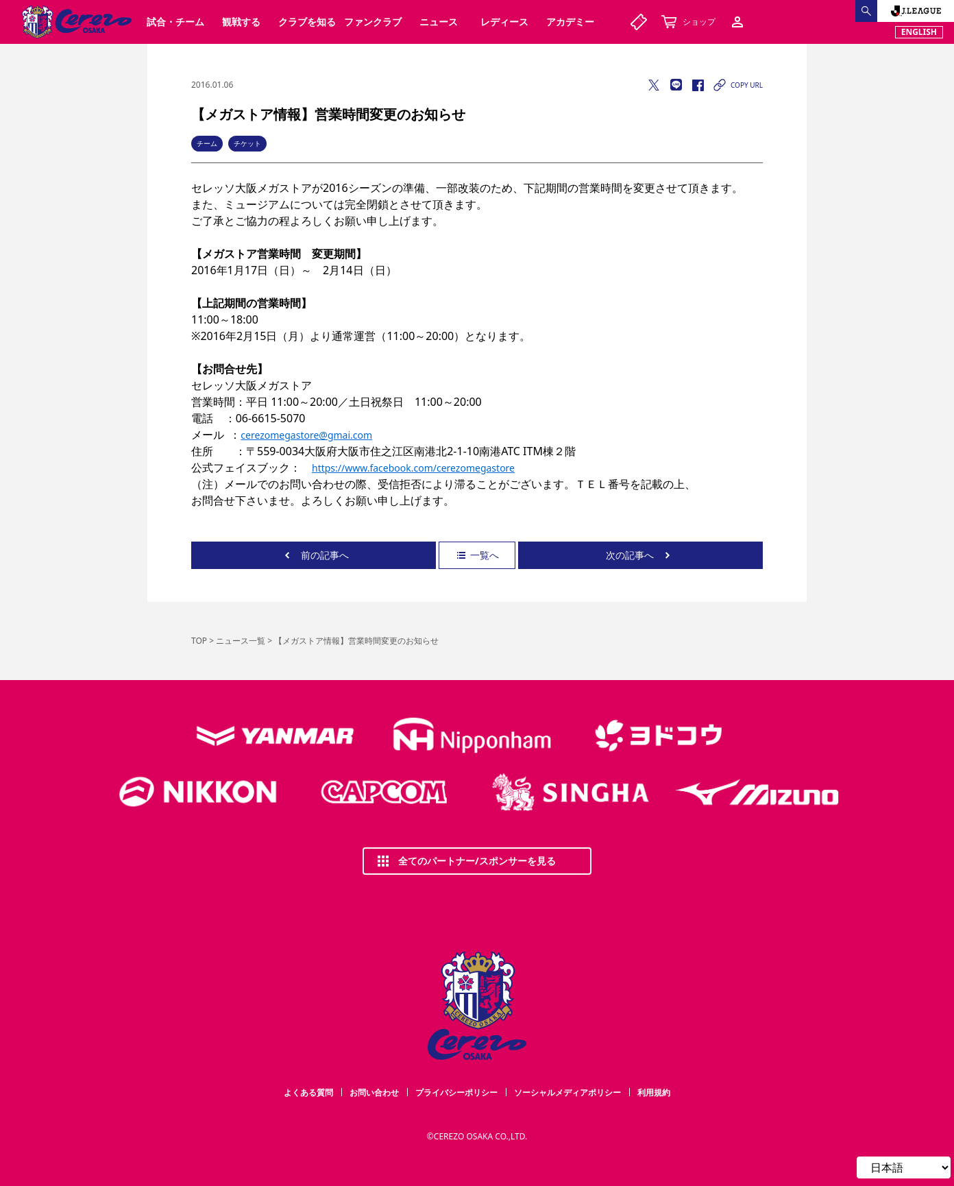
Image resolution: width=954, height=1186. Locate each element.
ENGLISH (919, 32)
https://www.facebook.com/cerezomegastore (413, 467)
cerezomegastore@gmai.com (306, 434)
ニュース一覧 (240, 640)
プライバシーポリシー (456, 1092)
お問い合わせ (374, 1092)
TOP (199, 640)
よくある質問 (308, 1092)
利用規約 (653, 1092)
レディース (504, 21)
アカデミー (570, 21)
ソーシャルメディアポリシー (567, 1092)
